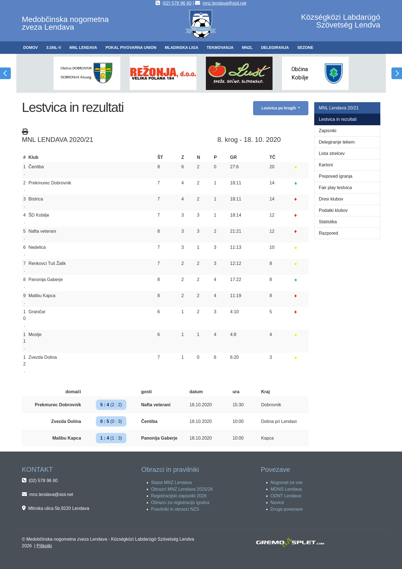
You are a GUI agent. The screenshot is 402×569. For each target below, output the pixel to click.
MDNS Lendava (286, 489)
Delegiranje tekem (337, 142)
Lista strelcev (332, 153)
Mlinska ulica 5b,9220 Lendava (58, 508)
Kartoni (326, 164)
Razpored (328, 233)
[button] (53, 47)
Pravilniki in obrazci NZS (175, 509)
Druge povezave (287, 509)
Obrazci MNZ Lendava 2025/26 (182, 489)
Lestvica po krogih (279, 108)
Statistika (328, 221)
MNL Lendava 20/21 (339, 108)
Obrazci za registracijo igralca (180, 502)
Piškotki (44, 545)
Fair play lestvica (335, 187)
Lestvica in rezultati (338, 119)
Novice (277, 502)
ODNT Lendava (286, 495)
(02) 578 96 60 (177, 3)
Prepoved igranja (336, 176)
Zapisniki (327, 130)
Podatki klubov (333, 210)
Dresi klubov (331, 199)
